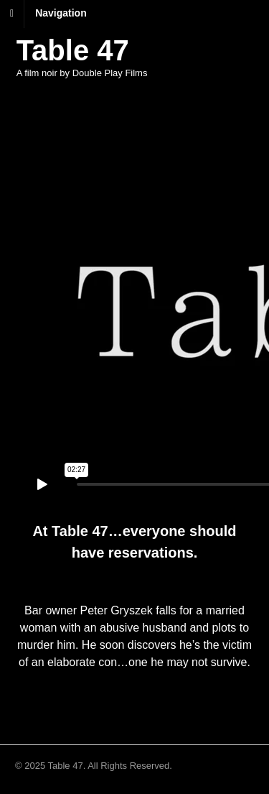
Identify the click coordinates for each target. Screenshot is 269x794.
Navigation (61, 13)
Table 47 (72, 50)
